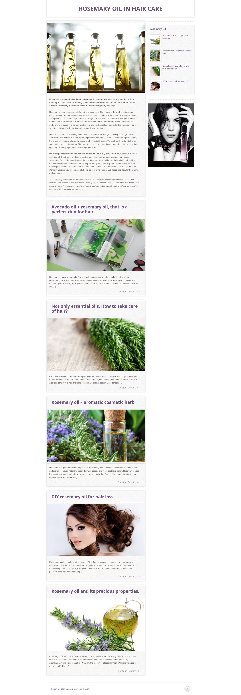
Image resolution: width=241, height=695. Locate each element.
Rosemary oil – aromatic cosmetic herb (93, 402)
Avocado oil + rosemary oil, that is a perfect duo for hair (89, 209)
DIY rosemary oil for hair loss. (83, 497)
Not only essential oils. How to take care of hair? (94, 308)
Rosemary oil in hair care (120, 8)
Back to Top (187, 689)
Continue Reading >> (129, 291)
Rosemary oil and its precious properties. (95, 591)
